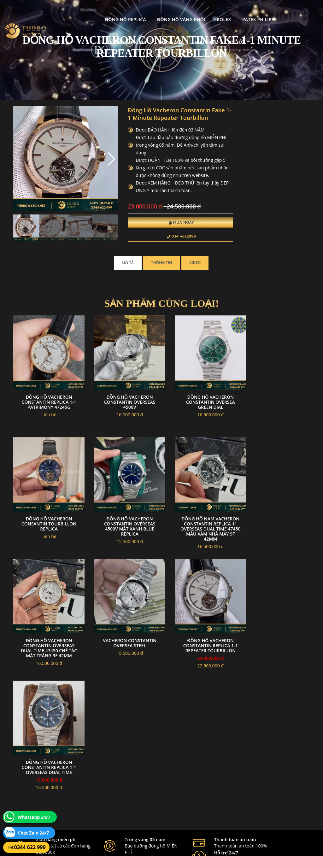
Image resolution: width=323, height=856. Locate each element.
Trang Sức (69, 34)
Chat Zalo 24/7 (33, 833)
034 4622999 (169, 245)
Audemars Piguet (260, 11)
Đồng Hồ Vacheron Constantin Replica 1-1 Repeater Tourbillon (47, 642)
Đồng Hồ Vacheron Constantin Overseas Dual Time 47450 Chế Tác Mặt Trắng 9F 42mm (200, 526)
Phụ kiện (103, 34)
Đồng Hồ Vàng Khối (132, 11)
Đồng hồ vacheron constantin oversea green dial (199, 407)
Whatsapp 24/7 (34, 817)
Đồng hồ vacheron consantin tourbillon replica (276, 407)
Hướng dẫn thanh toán (135, 784)
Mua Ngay (169, 231)
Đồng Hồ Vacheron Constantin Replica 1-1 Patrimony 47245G (47, 407)
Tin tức (134, 34)
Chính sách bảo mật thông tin (141, 769)
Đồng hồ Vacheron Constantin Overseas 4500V (123, 407)
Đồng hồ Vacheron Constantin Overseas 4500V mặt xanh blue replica (46, 526)
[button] (102, 156)
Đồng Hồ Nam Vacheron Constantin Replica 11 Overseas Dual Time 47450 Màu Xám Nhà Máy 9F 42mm (123, 529)
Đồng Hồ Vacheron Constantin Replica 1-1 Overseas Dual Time (123, 642)
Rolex (175, 11)
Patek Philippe (210, 11)
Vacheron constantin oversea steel (276, 521)
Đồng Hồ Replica (76, 11)
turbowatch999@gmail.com (49, 799)
